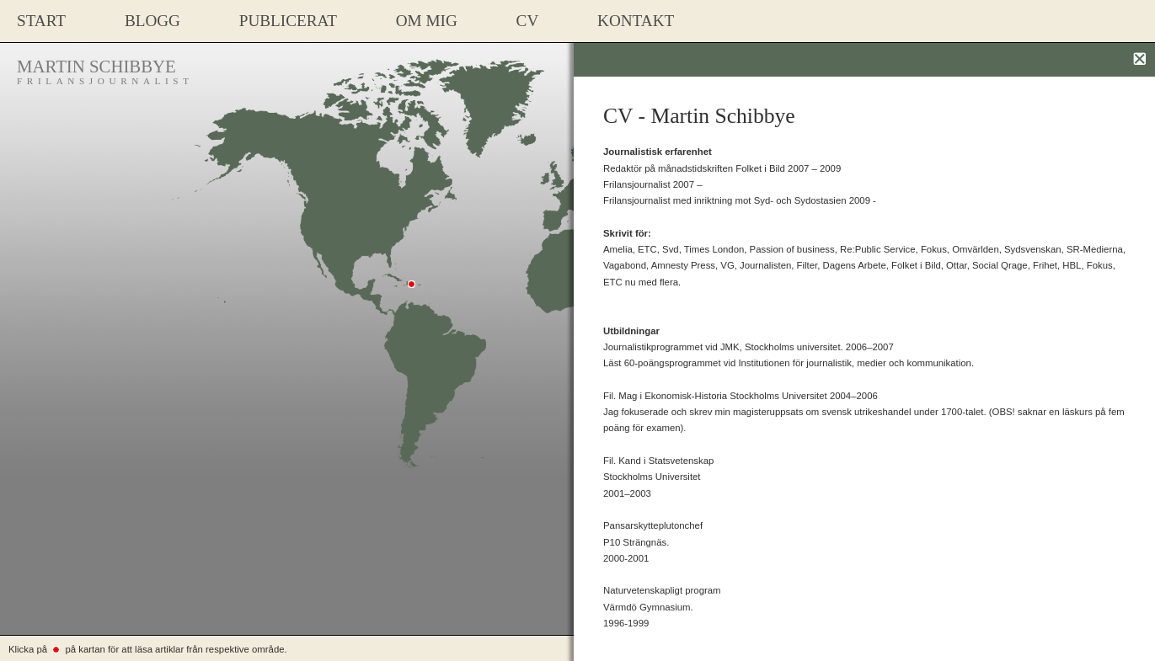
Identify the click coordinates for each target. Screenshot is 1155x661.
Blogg (152, 20)
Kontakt (635, 20)
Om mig (426, 20)
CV (527, 20)
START (41, 20)
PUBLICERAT (288, 20)
